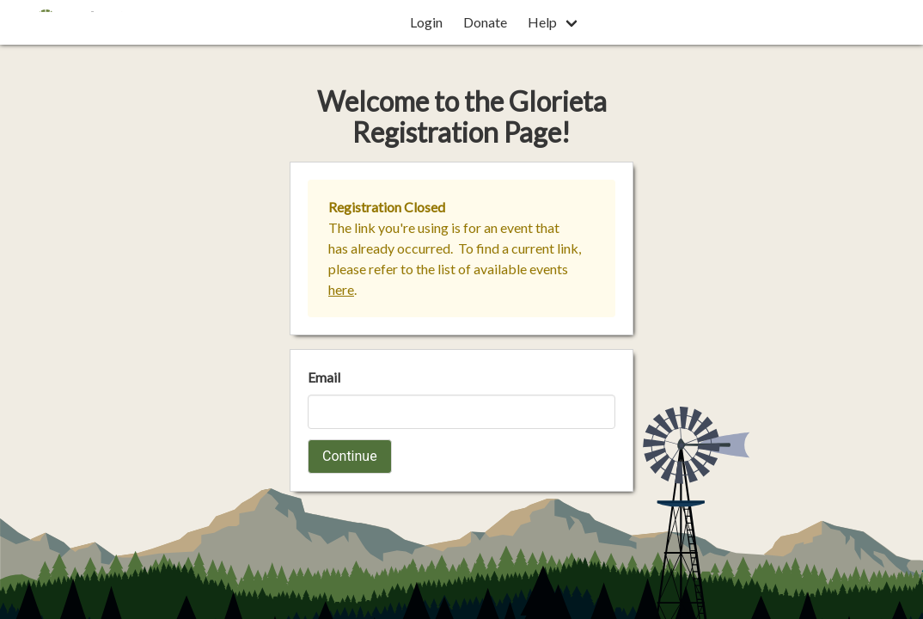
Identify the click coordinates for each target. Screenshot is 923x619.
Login (426, 22)
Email (324, 377)
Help (542, 22)
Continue (349, 456)
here (341, 289)
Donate (485, 22)
